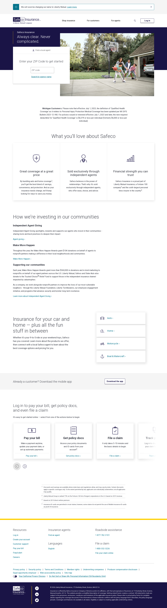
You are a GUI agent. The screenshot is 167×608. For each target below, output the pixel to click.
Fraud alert (17, 553)
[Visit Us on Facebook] (37, 588)
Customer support (20, 544)
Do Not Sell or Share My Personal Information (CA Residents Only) (77, 576)
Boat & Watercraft (116, 356)
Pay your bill (32, 456)
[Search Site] (134, 20)
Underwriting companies (93, 569)
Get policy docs (73, 456)
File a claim (115, 456)
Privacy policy (19, 569)
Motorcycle (113, 343)
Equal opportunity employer (24, 573)
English (51, 548)
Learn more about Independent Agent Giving (32, 296)
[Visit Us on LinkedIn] (37, 594)
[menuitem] (68, 20)
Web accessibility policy (50, 573)
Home (111, 331)
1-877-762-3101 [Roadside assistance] (102, 535)
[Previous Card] (17, 466)
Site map (68, 573)
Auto (110, 318)
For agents (115, 20)
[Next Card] (25, 466)
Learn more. (72, 7)
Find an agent (54, 535)
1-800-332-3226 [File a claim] (102, 548)
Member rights (73, 569)
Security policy (35, 569)
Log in (15, 535)
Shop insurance (68, 20)
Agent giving (19, 239)
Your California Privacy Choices (32, 576)
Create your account (21, 539)
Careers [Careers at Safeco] (16, 557)
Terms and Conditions (54, 569)
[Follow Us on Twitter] (37, 600)
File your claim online (104, 553)
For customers (93, 20)
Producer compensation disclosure (122, 569)
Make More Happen (22, 259)
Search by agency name (41, 77)
